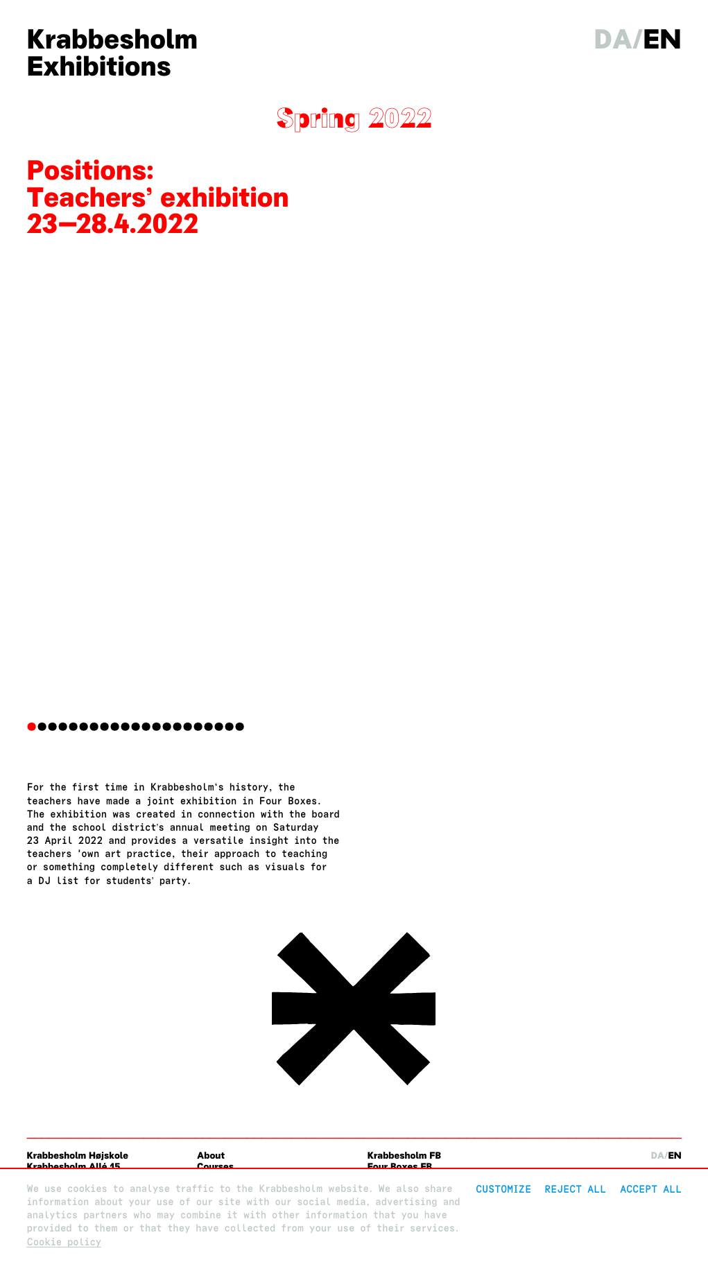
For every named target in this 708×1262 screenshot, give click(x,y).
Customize (503, 1189)
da (613, 39)
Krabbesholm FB (404, 1155)
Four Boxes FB (400, 1166)
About (211, 1155)
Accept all (651, 1189)
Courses (215, 1166)
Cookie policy (63, 1242)
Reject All (575, 1189)
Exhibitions (98, 66)
